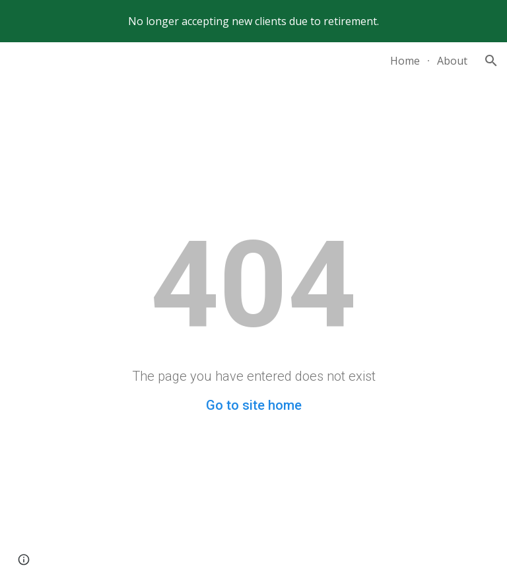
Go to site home (254, 405)
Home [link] (405, 60)
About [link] (452, 60)
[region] (253, 21)
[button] (491, 61)
